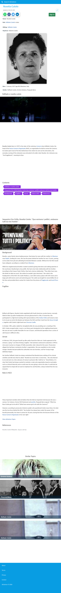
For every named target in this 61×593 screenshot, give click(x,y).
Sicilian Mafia (43, 318)
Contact (4, 580)
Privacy (4, 575)
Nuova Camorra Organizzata (17, 148)
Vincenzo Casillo (31, 322)
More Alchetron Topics (8, 419)
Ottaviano (55, 256)
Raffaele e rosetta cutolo (12, 187)
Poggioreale (45, 280)
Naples (7, 258)
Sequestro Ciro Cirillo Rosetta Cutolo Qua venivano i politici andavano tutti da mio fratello (31, 190)
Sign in (52, 14)
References (46, 193)
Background (8, 193)
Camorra (39, 146)
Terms (3, 570)
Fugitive (18, 193)
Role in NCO (35, 193)
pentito (33, 402)
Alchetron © (7, 584)
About (3, 565)
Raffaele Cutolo (10, 22)
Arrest (26, 193)
